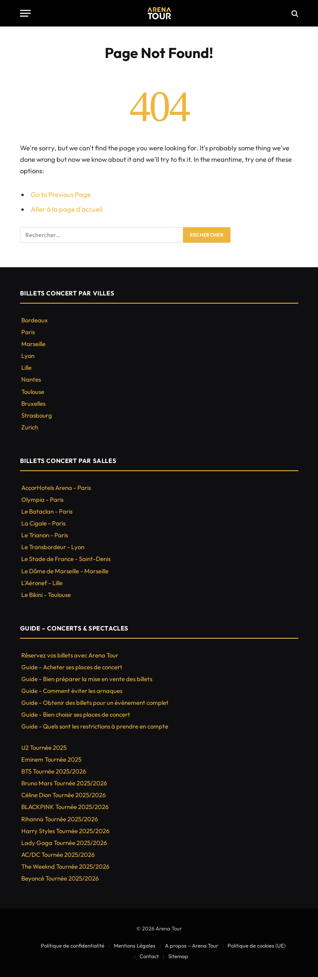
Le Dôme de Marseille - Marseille (64, 571)
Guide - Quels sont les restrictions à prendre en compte (94, 726)
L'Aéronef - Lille (42, 583)
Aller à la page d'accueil (67, 209)
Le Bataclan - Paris (46, 511)
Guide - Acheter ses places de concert (71, 667)
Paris (28, 332)
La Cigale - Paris (43, 523)
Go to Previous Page (61, 194)
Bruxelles (33, 403)
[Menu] (25, 13)
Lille (26, 367)
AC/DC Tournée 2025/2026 (58, 855)
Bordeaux (34, 320)
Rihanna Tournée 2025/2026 (59, 819)
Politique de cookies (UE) (257, 945)
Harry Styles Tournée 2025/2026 (65, 831)
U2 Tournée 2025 (44, 747)
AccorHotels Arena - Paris (56, 488)
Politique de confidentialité (72, 945)
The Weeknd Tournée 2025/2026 (65, 866)
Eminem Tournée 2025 (51, 759)
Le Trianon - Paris (44, 535)
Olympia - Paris (42, 499)
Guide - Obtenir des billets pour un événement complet (95, 702)
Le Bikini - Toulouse (46, 595)
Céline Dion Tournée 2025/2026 (63, 795)
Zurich (29, 427)
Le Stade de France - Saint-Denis (66, 559)
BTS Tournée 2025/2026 (53, 771)
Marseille (33, 344)
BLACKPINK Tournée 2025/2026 (64, 807)
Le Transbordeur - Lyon (52, 547)
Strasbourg (36, 415)
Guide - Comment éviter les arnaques (71, 691)
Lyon (27, 356)
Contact (149, 956)
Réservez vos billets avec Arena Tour (69, 655)
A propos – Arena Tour (191, 945)
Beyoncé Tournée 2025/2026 (60, 878)
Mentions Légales (135, 945)
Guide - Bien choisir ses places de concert (75, 714)
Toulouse (32, 392)
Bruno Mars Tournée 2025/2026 (64, 783)
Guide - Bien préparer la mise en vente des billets (86, 679)
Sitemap (178, 956)
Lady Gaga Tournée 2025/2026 (64, 843)
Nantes (31, 379)
